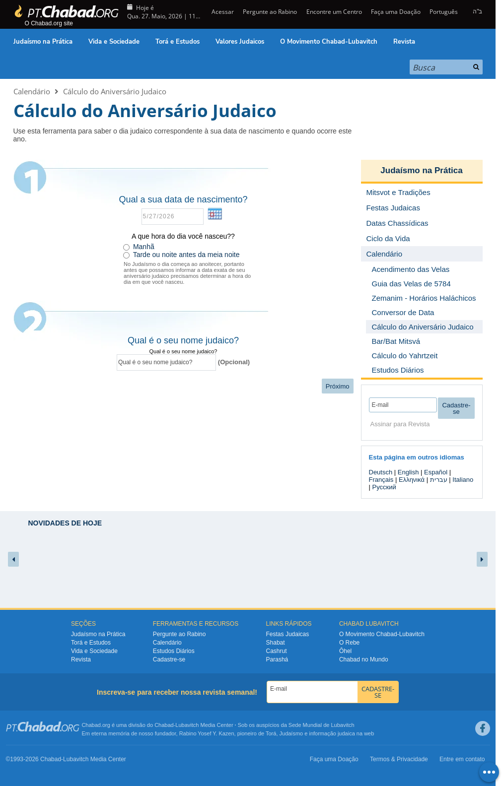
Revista (404, 41)
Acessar (222, 11)
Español (435, 472)
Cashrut (276, 651)
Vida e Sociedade (114, 41)
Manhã (143, 247)
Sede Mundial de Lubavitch (321, 725)
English (408, 472)
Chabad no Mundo (363, 659)
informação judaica (332, 733)
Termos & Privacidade (399, 759)
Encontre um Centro (334, 11)
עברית (438, 479)
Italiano (462, 479)
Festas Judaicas (287, 634)
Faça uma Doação (396, 11)
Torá (271, 733)
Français (381, 479)
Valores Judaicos (240, 41)
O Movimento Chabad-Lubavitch (328, 41)
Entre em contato (462, 759)
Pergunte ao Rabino (270, 11)
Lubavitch (187, 725)
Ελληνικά (412, 479)
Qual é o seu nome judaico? (183, 351)
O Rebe (349, 642)
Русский (384, 487)
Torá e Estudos (177, 41)
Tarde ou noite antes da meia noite (186, 255)
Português (444, 11)
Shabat (275, 642)
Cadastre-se (169, 659)
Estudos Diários (174, 651)
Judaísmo (291, 733)
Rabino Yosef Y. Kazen (206, 733)
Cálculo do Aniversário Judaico (114, 91)
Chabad (164, 725)
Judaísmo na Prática (42, 41)
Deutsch (381, 472)
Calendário (31, 91)
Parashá (277, 659)
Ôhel (345, 651)
